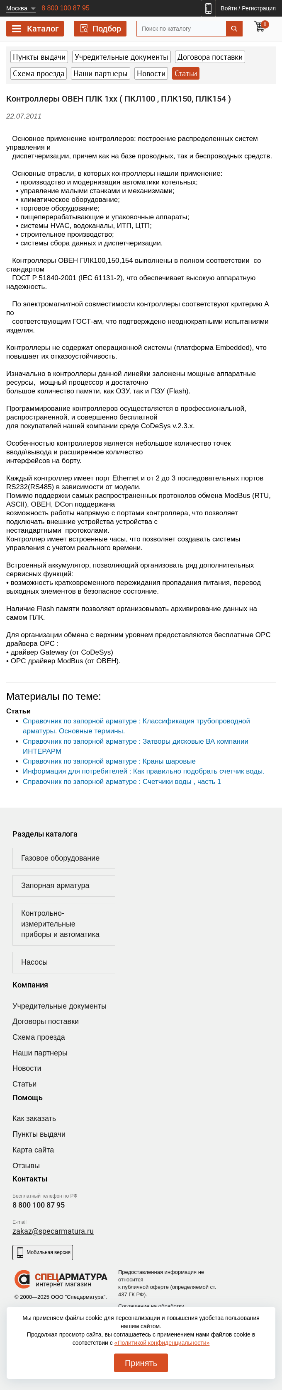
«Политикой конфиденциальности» (162, 1342)
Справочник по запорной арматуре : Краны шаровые (109, 761)
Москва (16, 8)
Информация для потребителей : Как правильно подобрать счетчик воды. (144, 771)
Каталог (35, 30)
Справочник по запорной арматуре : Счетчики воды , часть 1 (122, 782)
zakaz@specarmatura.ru (53, 1231)
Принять (141, 1363)
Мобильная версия (42, 1252)
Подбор (100, 28)
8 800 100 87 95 (65, 8)
